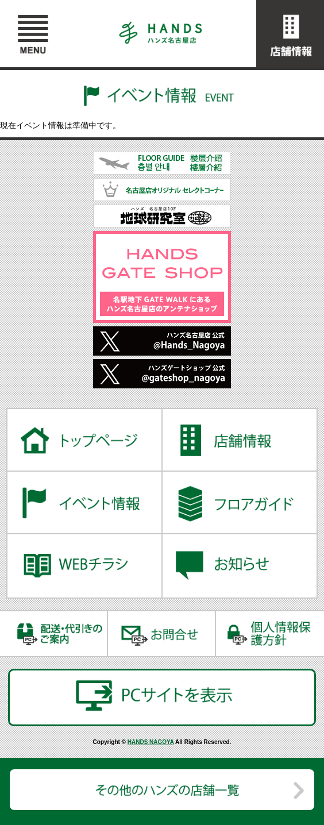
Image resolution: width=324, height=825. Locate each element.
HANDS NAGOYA (151, 742)
